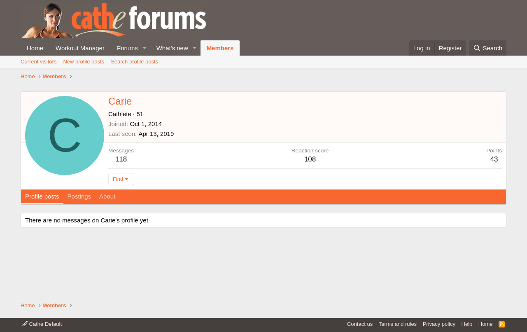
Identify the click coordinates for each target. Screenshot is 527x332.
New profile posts (83, 61)
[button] (144, 48)
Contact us (360, 324)
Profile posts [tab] (42, 251)
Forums (127, 47)
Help (467, 324)
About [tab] (107, 251)
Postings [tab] (79, 251)
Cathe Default (42, 324)
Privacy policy (439, 324)
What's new (172, 47)
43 (494, 214)
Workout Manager (80, 47)
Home (35, 47)
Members (220, 47)
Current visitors (38, 61)
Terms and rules (398, 324)
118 (121, 214)
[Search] (487, 48)
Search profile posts (134, 61)
